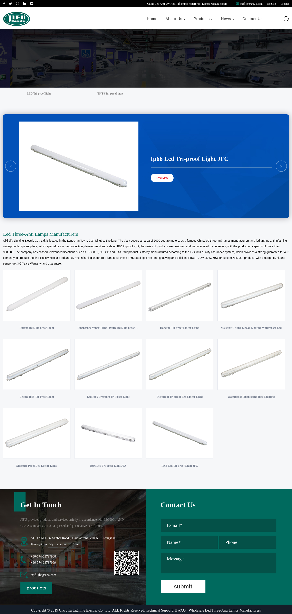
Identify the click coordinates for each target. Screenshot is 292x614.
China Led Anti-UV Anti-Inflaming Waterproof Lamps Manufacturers (187, 3)
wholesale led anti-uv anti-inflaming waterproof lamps (81, 257)
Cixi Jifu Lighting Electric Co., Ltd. (24, 240)
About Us (175, 19)
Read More (162, 177)
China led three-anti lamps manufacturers (223, 240)
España (285, 3)
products (37, 589)
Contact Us (252, 19)
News (227, 19)
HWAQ (180, 611)
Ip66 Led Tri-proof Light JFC (190, 158)
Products (203, 19)
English (271, 3)
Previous (11, 166)
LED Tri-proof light (39, 93)
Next (281, 166)
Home (151, 19)
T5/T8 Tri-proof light (110, 93)
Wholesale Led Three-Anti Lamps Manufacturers (225, 611)
